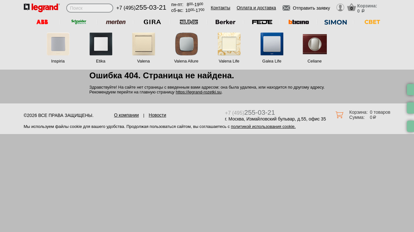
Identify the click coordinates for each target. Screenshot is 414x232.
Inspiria (58, 61)
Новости (157, 115)
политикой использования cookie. (263, 126)
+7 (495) (141, 8)
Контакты (220, 7)
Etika (101, 61)
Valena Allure (186, 61)
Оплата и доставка (256, 7)
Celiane (315, 61)
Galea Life (271, 61)
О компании (126, 115)
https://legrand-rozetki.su (198, 92)
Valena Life (229, 61)
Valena (143, 61)
